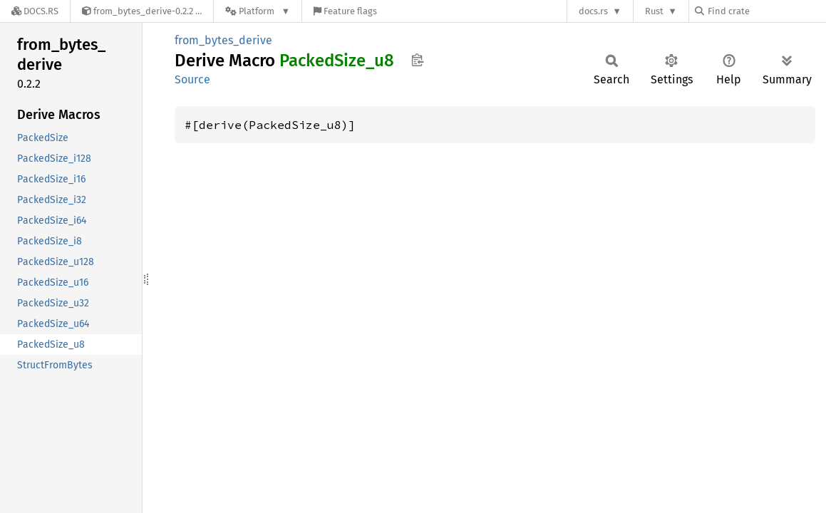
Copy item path (417, 60)
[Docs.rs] (35, 11)
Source (192, 79)
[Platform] (257, 11)
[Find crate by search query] (766, 11)
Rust (654, 11)
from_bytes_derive (223, 40)
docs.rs (593, 11)
